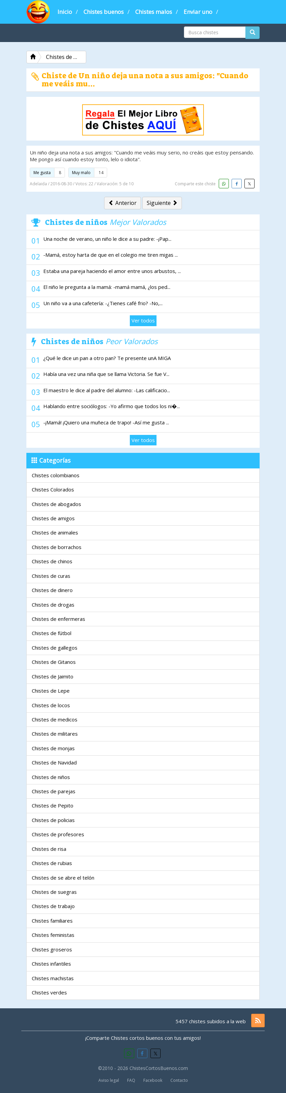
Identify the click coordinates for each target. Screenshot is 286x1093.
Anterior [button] (123, 203)
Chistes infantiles (51, 963)
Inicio (64, 12)
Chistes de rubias (52, 863)
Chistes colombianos (55, 475)
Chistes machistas (53, 978)
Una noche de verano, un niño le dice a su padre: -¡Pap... (107, 238)
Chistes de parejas (53, 791)
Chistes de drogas (53, 604)
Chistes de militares (55, 733)
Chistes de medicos (54, 719)
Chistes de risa (49, 848)
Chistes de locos (51, 705)
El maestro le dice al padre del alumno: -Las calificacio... (106, 390)
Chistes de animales (55, 532)
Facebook (152, 1080)
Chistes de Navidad (54, 762)
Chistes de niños (51, 777)
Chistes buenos (104, 12)
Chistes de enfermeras (58, 618)
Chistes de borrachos (56, 547)
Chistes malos (153, 12)
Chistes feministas (53, 934)
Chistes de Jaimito (52, 676)
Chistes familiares (52, 920)
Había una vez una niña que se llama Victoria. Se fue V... (106, 374)
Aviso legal (108, 1080)
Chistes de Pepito (52, 805)
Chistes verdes (49, 992)
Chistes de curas (51, 575)
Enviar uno (198, 12)
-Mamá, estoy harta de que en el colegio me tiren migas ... (110, 254)
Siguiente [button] (162, 203)
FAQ (131, 1080)
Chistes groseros (52, 949)
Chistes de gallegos (54, 647)
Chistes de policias (53, 820)
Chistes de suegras (54, 891)
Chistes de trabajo (53, 906)
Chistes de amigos (53, 518)
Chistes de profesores (58, 834)
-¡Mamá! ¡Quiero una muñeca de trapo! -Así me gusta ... (106, 422)
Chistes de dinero (52, 590)
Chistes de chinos (52, 561)
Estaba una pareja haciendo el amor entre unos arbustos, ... (112, 271)
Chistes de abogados (56, 504)
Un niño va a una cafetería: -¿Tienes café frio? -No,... (103, 303)
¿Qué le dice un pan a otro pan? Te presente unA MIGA (107, 358)
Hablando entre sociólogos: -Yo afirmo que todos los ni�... (111, 406)
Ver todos (143, 320)
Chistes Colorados (53, 489)
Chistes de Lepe (51, 690)
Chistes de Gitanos (54, 661)
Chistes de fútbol (51, 633)
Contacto (179, 1080)
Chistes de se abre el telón (63, 877)
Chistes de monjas (53, 748)
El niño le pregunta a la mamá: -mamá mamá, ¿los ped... (106, 286)
